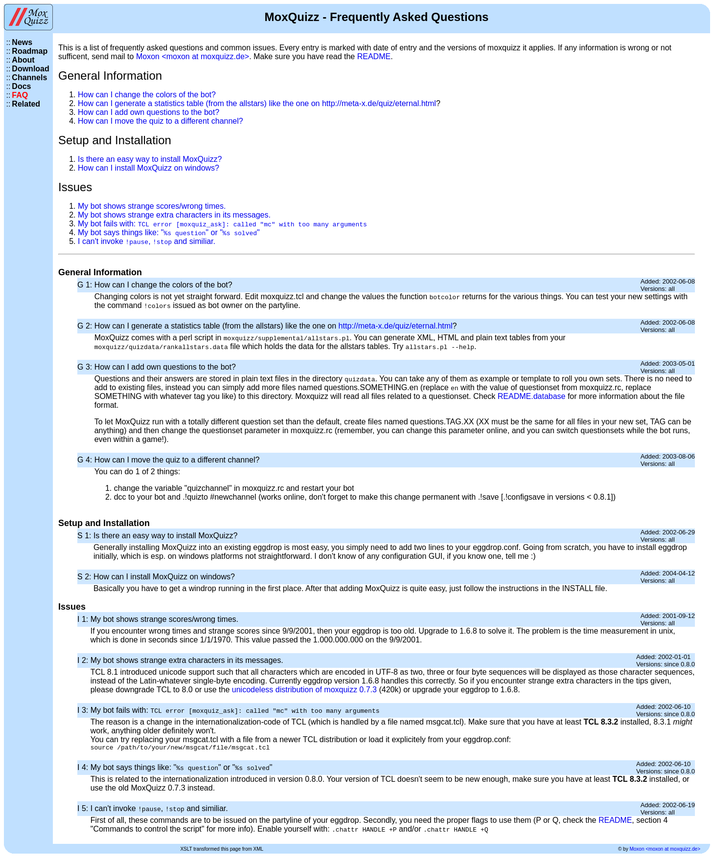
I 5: (84, 810)
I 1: (84, 619)
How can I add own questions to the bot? (148, 112)
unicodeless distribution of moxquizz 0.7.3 (304, 689)
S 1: (85, 535)
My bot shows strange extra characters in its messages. (174, 215)
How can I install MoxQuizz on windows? (148, 168)
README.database (532, 396)
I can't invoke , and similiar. (146, 241)
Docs (21, 86)
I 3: (84, 710)
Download (30, 69)
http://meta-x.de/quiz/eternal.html (379, 103)
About (23, 60)
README (374, 56)
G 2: (85, 326)
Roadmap (29, 51)
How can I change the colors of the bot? (147, 94)
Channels (29, 77)
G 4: (85, 460)
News (22, 42)
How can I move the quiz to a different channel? (160, 121)
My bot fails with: (222, 224)
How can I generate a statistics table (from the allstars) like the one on (200, 103)
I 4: (84, 769)
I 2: (84, 660)
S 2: (85, 577)
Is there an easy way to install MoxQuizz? (150, 159)
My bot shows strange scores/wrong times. (152, 206)
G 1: (85, 285)
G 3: (85, 367)
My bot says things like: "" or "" (169, 232)
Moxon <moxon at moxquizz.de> (192, 56)
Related (26, 104)
